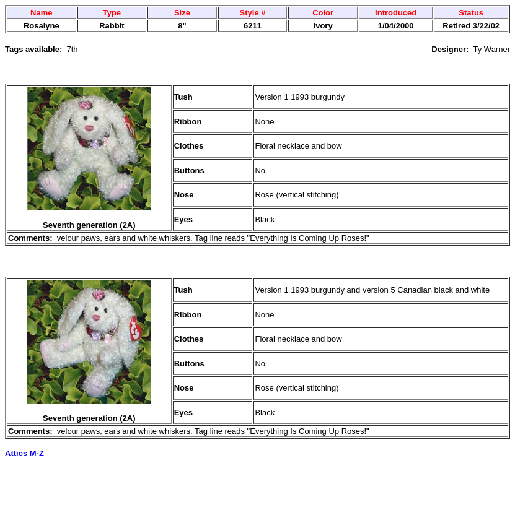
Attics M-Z (24, 453)
